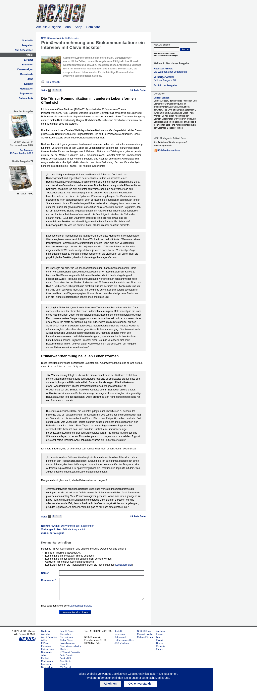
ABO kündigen (121, 643)
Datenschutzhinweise (80, 605)
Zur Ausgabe (26, 150)
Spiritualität (65, 658)
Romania (160, 646)
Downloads (26, 74)
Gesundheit (65, 634)
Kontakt (28, 83)
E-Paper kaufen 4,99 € (21, 153)
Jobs (30, 79)
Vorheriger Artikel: (63, 529)
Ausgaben (27, 45)
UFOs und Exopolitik (70, 652)
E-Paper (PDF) (25, 193)
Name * (45, 573)
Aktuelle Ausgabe (48, 27)
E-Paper (28, 59)
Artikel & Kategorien (69, 38)
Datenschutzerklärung (155, 677)
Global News (66, 640)
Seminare (93, 27)
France (159, 634)
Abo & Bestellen (24, 50)
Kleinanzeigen (25, 69)
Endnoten (27, 64)
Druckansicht (53, 82)
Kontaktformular (123, 564)
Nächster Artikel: (67, 525)
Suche (185, 49)
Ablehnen (110, 683)
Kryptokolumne (67, 643)
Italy (158, 637)
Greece (159, 643)
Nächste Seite (138, 90)
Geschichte (65, 661)
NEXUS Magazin (49, 38)
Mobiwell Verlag (145, 637)
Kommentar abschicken (75, 612)
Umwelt (63, 664)
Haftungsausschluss (124, 640)
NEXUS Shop (144, 631)
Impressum (26, 93)
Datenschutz (26, 98)
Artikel (29, 55)
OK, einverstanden (140, 683)
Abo (68, 27)
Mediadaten (26, 88)
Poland (159, 640)
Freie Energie (66, 655)
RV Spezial (65, 667)
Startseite (27, 40)
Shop (78, 27)
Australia (160, 631)
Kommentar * (48, 580)
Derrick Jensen (161, 98)
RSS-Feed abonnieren (168, 150)
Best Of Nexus (67, 631)
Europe (159, 649)
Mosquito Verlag (145, 634)
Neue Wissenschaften (70, 646)
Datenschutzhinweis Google (166, 56)
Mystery (64, 649)
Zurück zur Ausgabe (52, 533)
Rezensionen (66, 637)
